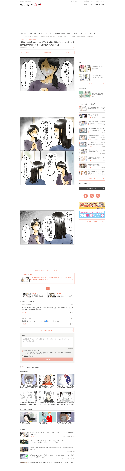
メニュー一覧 (101, 1)
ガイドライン (34, 353)
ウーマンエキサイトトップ (87, 4)
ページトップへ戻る (91, 221)
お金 (35, 33)
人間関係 (57, 33)
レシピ (79, 1)
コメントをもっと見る (47, 330)
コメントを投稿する (47, 359)
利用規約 (26, 356)
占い (92, 1)
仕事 (31, 33)
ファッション (75, 33)
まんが (88, 1)
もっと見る (92, 83)
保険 (38, 33)
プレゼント (96, 1)
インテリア (44, 33)
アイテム (51, 33)
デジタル (92, 33)
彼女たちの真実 (32, 39)
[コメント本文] (47, 342)
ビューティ (84, 1)
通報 (72, 304)
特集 (80, 62)
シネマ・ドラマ (84, 33)
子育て (71, 1)
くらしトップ (24, 33)
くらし (75, 1)
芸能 (68, 33)
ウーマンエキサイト (32, 47)
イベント (63, 33)
